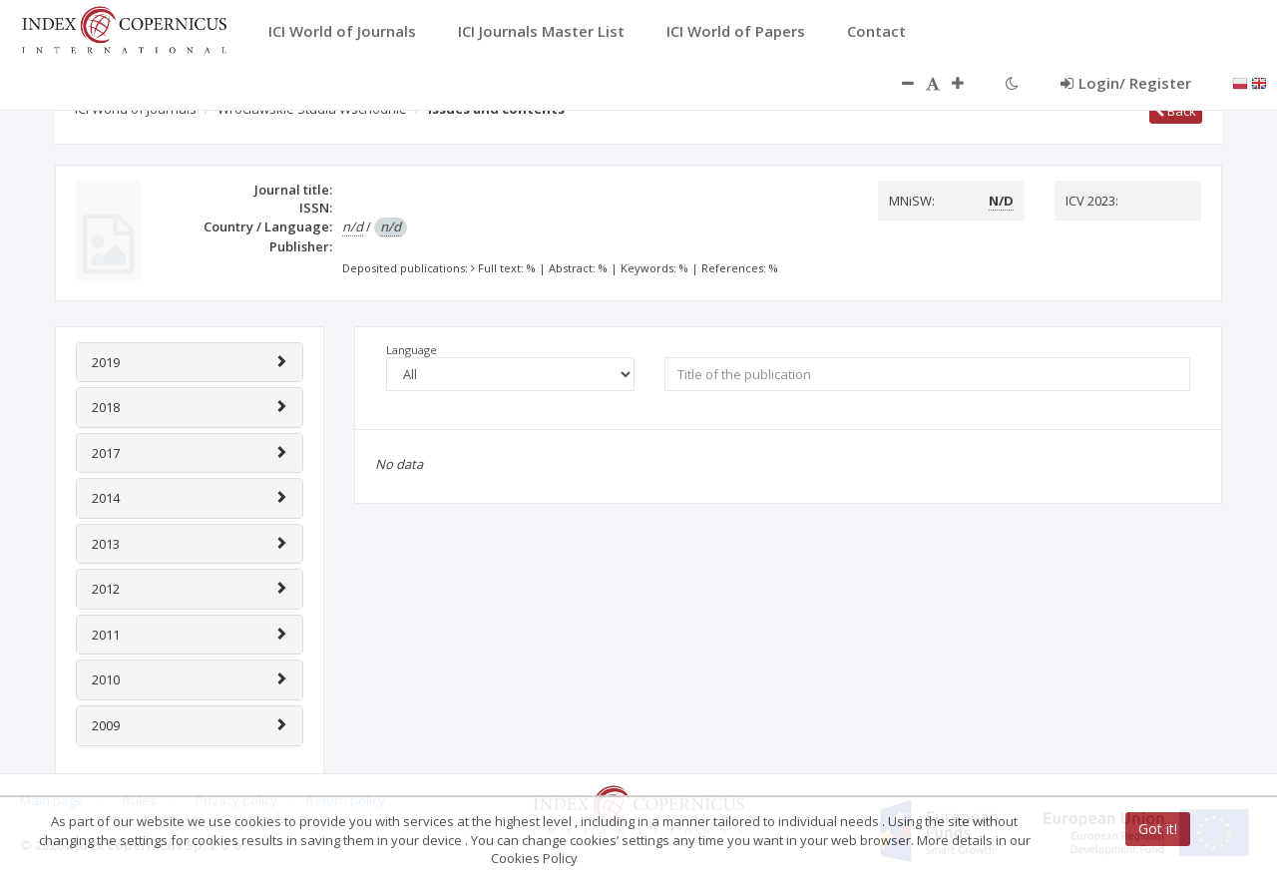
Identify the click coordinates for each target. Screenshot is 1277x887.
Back (1175, 111)
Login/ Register (1126, 83)
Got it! (1157, 828)
